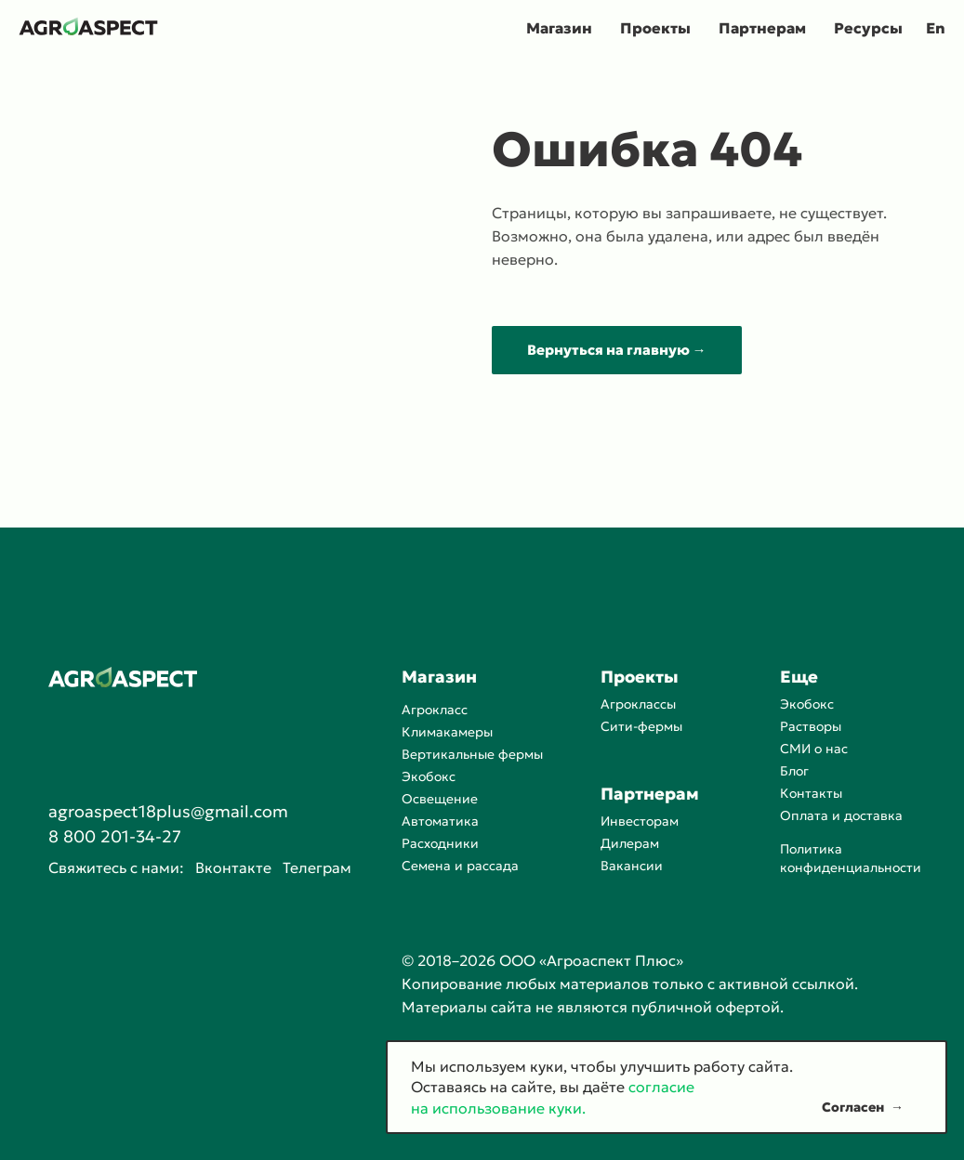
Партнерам (762, 28)
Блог (794, 770)
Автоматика (440, 821)
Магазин (559, 28)
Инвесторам (640, 821)
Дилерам (630, 843)
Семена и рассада (460, 865)
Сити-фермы (641, 726)
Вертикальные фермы (472, 754)
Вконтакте (233, 867)
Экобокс (429, 776)
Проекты (655, 28)
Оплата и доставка (841, 815)
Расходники (440, 843)
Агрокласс (435, 709)
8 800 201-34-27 (114, 836)
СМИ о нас (814, 748)
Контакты (811, 793)
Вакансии (632, 865)
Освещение (440, 798)
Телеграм (317, 867)
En (935, 28)
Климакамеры (447, 731)
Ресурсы (868, 28)
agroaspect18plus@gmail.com (168, 811)
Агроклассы (638, 704)
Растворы (810, 726)
